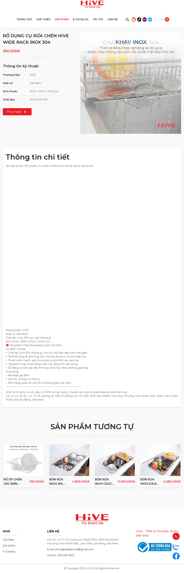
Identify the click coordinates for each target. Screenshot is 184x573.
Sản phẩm (9, 545)
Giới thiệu (8, 539)
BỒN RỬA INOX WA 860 (56, 482)
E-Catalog (9, 551)
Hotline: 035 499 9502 (60, 555)
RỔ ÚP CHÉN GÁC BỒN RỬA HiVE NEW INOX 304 (13, 482)
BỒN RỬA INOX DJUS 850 (148, 482)
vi (161, 19)
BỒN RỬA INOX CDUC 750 (103, 482)
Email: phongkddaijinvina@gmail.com (70, 549)
